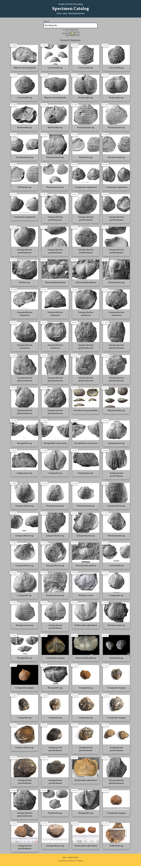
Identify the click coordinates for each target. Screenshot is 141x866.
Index (65, 13)
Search (46, 21)
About (58, 13)
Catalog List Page (73, 857)
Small (68, 33)
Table (77, 33)
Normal (72, 33)
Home (64, 857)
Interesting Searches (76, 13)
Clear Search (74, 30)
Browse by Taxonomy (70, 40)
